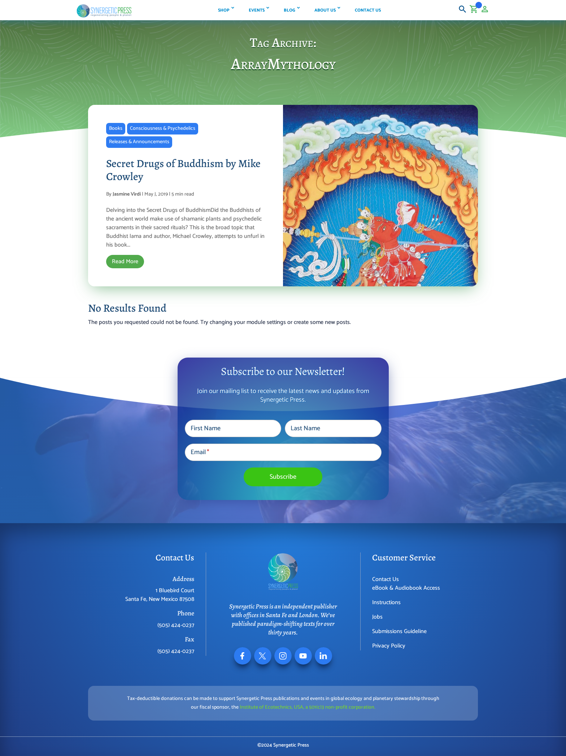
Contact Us (385, 579)
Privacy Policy (388, 646)
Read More (125, 261)
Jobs (377, 617)
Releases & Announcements (139, 142)
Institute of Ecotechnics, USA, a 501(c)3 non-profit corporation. (307, 707)
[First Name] (233, 428)
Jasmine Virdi (127, 194)
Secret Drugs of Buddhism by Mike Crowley (183, 170)
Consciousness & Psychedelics (162, 128)
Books (115, 128)
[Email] (283, 452)
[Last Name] (333, 428)
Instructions (386, 602)
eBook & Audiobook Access (406, 588)
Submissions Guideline (399, 631)
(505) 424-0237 (175, 625)
